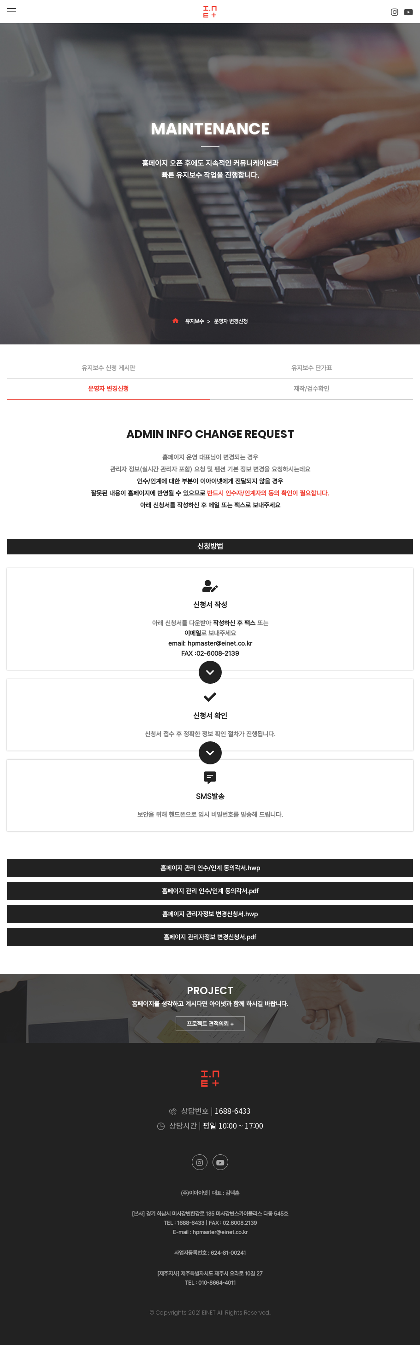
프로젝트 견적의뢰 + (210, 1023)
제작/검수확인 (311, 388)
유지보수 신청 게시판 (108, 368)
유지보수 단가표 (311, 368)
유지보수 (194, 321)
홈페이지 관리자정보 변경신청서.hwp (210, 914)
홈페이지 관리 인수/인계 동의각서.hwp (210, 868)
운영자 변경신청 (231, 321)
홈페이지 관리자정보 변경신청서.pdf (210, 937)
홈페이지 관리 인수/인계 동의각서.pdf (210, 891)
